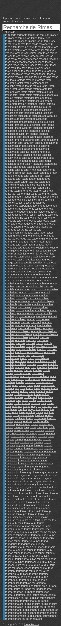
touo (15, 550)
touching (31, 346)
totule (54, 238)
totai (50, 88)
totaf (14, 88)
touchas (48, 304)
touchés (19, 367)
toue (43, 379)
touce (18, 289)
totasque (10, 178)
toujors (29, 442)
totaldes (46, 94)
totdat (42, 181)
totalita (38, 136)
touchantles (24, 304)
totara (33, 175)
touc (7, 280)
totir (45, 208)
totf (40, 190)
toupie (15, 556)
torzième (17, 50)
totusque (10, 244)
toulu (8, 523)
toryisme (23, 47)
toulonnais (30, 505)
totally (27, 169)
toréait (30, 53)
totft (51, 190)
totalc (29, 94)
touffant (24, 391)
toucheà (30, 343)
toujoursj (10, 466)
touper (25, 553)
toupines (19, 562)
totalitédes (23, 160)
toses (53, 65)
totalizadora (12, 163)
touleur (9, 499)
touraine (44, 573)
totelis (39, 184)
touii (46, 412)
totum (8, 241)
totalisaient (25, 112)
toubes (39, 274)
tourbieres (39, 594)
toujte (40, 484)
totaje (44, 91)
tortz (7, 35)
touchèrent (41, 361)
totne (20, 217)
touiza (17, 430)
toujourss (52, 472)
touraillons (23, 573)
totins (22, 202)
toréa (31, 50)
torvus (8, 47)
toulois (36, 502)
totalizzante (50, 163)
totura (34, 241)
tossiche (28, 77)
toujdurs (26, 433)
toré (25, 50)
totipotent (24, 205)
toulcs (8, 493)
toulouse (10, 520)
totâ (25, 247)
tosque (42, 71)
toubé (53, 277)
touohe (22, 550)
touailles (38, 262)
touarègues (24, 268)
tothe (20, 193)
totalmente (49, 169)
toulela (54, 493)
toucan (22, 280)
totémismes (36, 253)
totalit (30, 136)
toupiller (9, 559)
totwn (48, 244)
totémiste (49, 253)
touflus (18, 403)
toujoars (42, 436)
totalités (33, 160)
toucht (23, 358)
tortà (13, 35)
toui (52, 409)
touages (18, 262)
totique (39, 208)
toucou (27, 373)
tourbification (12, 597)
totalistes (10, 133)
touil (51, 412)
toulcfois (51, 490)
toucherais (11, 328)
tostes (27, 82)
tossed (35, 74)
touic (8, 412)
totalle (22, 166)
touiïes (25, 430)
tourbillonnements (15, 615)
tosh (7, 68)
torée (46, 53)
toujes (41, 433)
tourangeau (11, 579)
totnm (40, 217)
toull (7, 502)
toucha (42, 289)
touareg (39, 265)
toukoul (43, 487)
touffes (9, 394)
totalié (8, 166)
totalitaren (41, 139)
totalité (50, 157)
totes (29, 190)
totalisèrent (22, 133)
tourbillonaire (47, 597)
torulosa (20, 41)
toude (14, 379)
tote (48, 181)
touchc (30, 313)
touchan (43, 295)
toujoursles (11, 469)
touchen (25, 322)
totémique (23, 250)
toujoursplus (12, 472)
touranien (25, 582)
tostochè (10, 85)
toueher (40, 382)
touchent (47, 322)
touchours (11, 355)
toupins (29, 562)
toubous (44, 277)
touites (9, 430)
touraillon (10, 573)
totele (23, 184)
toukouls (53, 487)
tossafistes (17, 74)
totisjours (10, 211)
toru (30, 35)
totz (15, 247)
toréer (53, 53)
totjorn (33, 214)
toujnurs (26, 436)
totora (52, 223)
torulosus (30, 41)
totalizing (38, 163)
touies (39, 412)
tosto (45, 82)
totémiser (10, 253)
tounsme (50, 547)
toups (8, 565)
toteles (31, 184)
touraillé (33, 573)
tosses (51, 74)
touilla (8, 415)
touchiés (10, 349)
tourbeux (10, 594)
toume (28, 529)
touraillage (22, 571)
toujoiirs (9, 439)
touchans (33, 298)
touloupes (21, 514)
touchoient (30, 349)
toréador (39, 50)
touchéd (10, 364)
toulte (44, 520)
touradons (38, 568)
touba (14, 271)
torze (8, 50)
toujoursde (11, 460)
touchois (52, 349)
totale (54, 94)
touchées (42, 364)
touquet (45, 565)
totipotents (28, 208)
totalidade (28, 106)
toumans (36, 526)
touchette (20, 340)
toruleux (10, 41)
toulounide (35, 511)
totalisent (48, 121)
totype (8, 247)
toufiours (10, 400)
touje (34, 433)
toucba (48, 280)
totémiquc (11, 250)
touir (26, 427)
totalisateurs (12, 118)
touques (35, 565)
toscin (8, 65)
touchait (20, 295)
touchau (29, 310)
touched (52, 316)
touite (52, 427)
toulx (14, 523)
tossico (38, 77)
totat (18, 178)
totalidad (16, 106)
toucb (40, 280)
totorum (18, 226)
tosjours (41, 68)
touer (30, 385)
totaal (45, 85)
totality (9, 157)
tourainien (11, 576)
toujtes (48, 484)
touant (30, 265)
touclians (42, 367)
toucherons (51, 334)
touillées (10, 424)
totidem (18, 196)
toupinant (50, 559)
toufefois (46, 388)
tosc (20, 59)
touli (37, 499)
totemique (20, 187)
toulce (42, 490)
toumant (46, 526)
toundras (20, 538)
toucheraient (44, 325)
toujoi (51, 436)
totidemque (30, 196)
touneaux (48, 538)
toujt (34, 484)
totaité (31, 91)
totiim (37, 199)
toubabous (11, 274)
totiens (47, 196)
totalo (8, 172)
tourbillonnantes (49, 609)
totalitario (40, 142)
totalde (37, 94)
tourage (49, 568)
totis (51, 208)
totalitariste (42, 148)
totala (22, 94)
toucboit (30, 286)
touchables (11, 292)
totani (55, 172)
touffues (10, 397)
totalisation (26, 118)
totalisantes (24, 115)
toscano (30, 62)
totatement (35, 178)
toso (34, 71)
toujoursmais (26, 469)
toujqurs (20, 484)
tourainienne (24, 576)
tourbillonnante (30, 609)
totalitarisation (13, 145)
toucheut (10, 343)
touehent (30, 382)
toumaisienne (13, 526)
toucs (53, 376)
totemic (9, 187)
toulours (32, 514)
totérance (10, 259)
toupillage (34, 556)
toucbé (39, 286)
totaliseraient (33, 124)
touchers (23, 337)
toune (29, 538)
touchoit (9, 352)
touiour (9, 427)
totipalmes (39, 202)
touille (29, 418)
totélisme (52, 247)
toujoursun (25, 475)
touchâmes (42, 358)
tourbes (18, 591)
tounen (9, 541)
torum (40, 41)
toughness (11, 409)
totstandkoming (14, 232)
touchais (10, 295)
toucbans (20, 283)
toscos (33, 65)
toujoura (18, 448)
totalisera (20, 124)
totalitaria (52, 139)
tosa (7, 59)
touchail (45, 292)
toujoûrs (49, 481)
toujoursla (32, 466)
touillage (18, 415)
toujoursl (21, 466)
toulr (18, 520)
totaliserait (48, 124)
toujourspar (40, 469)
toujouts (19, 481)
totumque (18, 241)
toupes (33, 553)
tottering (10, 235)
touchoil (41, 349)
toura (8, 568)
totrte (25, 229)
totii (19, 199)
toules (16, 496)
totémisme (23, 253)
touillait (49, 415)
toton (53, 220)
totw (41, 244)
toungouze (38, 544)
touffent (40, 391)
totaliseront (25, 127)
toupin (40, 559)
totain (24, 91)
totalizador (45, 160)
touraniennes (12, 585)
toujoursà (51, 475)
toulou (32, 508)
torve (15, 44)
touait (46, 262)
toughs (31, 409)
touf (17, 388)
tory (15, 47)
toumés (20, 535)
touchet (9, 340)
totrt (19, 229)
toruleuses (44, 38)
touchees (20, 319)
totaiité (16, 91)
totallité (19, 169)
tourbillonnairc (32, 603)
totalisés (22, 136)
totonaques (24, 223)
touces (26, 289)
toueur (51, 385)
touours (41, 550)
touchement (43, 319)
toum (33, 523)
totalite (18, 154)
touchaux (10, 313)
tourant (9, 588)
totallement (42, 166)
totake (8, 94)
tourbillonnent (34, 615)
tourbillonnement (47, 612)
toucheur (31, 340)
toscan (34, 59)
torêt (39, 56)
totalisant (48, 112)
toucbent (10, 286)
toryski (39, 47)
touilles (18, 421)
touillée (44, 421)
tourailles (44, 571)
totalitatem (36, 151)
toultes (52, 520)
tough (34, 406)
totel (16, 184)
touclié (46, 370)
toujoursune (39, 475)
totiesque (10, 199)
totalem (9, 100)
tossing (47, 77)
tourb (17, 588)
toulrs (25, 520)
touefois (51, 379)
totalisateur (50, 115)
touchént (53, 364)
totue (35, 238)
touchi (39, 343)
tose (40, 65)
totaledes (29, 97)
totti (25, 235)
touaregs (50, 265)
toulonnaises (12, 508)
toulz (20, 523)
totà (20, 247)
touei (8, 385)
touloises (10, 505)
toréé (33, 56)
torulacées (11, 38)
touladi (20, 490)
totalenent (32, 103)
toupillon (31, 559)
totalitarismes (13, 148)
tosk (48, 68)
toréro (16, 56)
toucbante (43, 283)
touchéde (20, 364)
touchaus (40, 310)
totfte (8, 193)
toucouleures (27, 376)
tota (39, 85)
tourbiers (50, 594)
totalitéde (10, 160)
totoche (21, 220)
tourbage (26, 588)
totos (26, 226)
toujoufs (20, 445)
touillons (27, 421)
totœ (38, 259)
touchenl (36, 322)
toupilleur (20, 559)
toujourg (48, 448)
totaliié (38, 106)
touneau (37, 538)
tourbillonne (30, 612)
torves (21, 44)
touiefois (30, 412)
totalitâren (40, 157)
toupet (41, 553)
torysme (48, 47)
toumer (46, 529)
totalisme (23, 130)
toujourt (38, 478)
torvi (28, 44)
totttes (15, 238)
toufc (22, 388)
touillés (20, 424)
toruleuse (32, 38)
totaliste (45, 130)
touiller (9, 421)
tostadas (31, 79)
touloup (46, 511)
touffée (28, 397)
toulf (16, 499)
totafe (21, 88)
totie (39, 196)
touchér (9, 367)
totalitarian (11, 142)
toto (52, 217)
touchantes (23, 301)
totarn (40, 175)
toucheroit (39, 334)
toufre (50, 403)
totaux (24, 181)
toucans (31, 280)
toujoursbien (12, 457)
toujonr (47, 439)
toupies (24, 556)
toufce (29, 388)
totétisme (22, 259)
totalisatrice (11, 121)
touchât (9, 361)
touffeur (18, 394)
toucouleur (38, 373)
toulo (29, 502)
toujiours (16, 436)
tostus (28, 85)
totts (45, 235)
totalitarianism (26, 142)
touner (17, 541)
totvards (33, 244)
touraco (16, 568)
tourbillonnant (13, 609)
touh (46, 409)
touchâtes (20, 361)
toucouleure (12, 376)
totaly (29, 172)
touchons (20, 352)
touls (31, 520)
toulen (8, 496)
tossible (9, 77)
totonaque (11, 223)
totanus (9, 175)
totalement (46, 100)
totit (28, 211)
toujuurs (18, 487)
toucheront (11, 337)
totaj (38, 91)
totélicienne (40, 247)
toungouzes (12, 547)
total (15, 94)
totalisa (34, 109)
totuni (27, 241)
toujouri (9, 451)
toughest (53, 406)
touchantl (36, 301)
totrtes (32, 229)
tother (26, 193)
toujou (47, 442)
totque (44, 226)
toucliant (53, 367)
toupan (9, 553)
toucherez (24, 331)
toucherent (11, 331)
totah (36, 88)
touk (36, 487)
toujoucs (10, 445)
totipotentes (50, 205)
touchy (32, 358)
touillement (40, 418)
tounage (43, 535)
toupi (8, 556)
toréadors (20, 53)
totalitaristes (12, 151)
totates (46, 178)
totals (15, 172)
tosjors (32, 68)
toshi (13, 68)
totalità (17, 157)
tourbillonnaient (14, 603)
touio (50, 424)
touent (22, 385)
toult (37, 520)
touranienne (39, 582)
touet (43, 385)
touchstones (12, 358)
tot (34, 85)
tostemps (10, 82)
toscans (39, 62)
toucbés (9, 289)
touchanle (21, 298)
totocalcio (10, 220)
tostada (21, 79)
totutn (25, 244)
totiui (54, 211)
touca (14, 280)
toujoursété (11, 478)
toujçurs (28, 487)
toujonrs (10, 442)
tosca (26, 59)
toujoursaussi (13, 454)
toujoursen (11, 463)
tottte (8, 238)
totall (15, 166)
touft (14, 406)
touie (22, 412)
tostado (41, 79)
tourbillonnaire (49, 603)
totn (14, 217)
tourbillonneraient (32, 618)
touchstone (37, 355)
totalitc (46, 151)
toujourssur (11, 475)
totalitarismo (28, 148)
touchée (31, 364)
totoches (31, 220)
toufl (18, 400)
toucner (18, 373)
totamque (45, 172)
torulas (22, 38)
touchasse (11, 307)
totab (52, 85)
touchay (21, 313)
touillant (9, 418)
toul (7, 490)
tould (15, 493)
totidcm (9, 196)
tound (52, 535)
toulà (27, 523)
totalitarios (52, 142)
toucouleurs (42, 376)
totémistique (25, 256)
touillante (20, 418)
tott (25, 232)
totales (51, 103)
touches (44, 337)
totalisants (38, 115)
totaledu (40, 97)
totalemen (20, 100)
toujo (34, 436)
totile (8, 202)
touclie (9, 370)
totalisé (34, 133)
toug (20, 406)
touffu (37, 394)
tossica (19, 77)
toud (7, 379)
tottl (29, 235)
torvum (49, 44)
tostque (20, 85)
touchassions (40, 307)
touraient (10, 571)
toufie (41, 397)
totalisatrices (26, 121)
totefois (9, 184)
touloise (45, 502)
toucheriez (37, 331)
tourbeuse (29, 591)
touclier (28, 370)
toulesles (38, 496)
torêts (45, 56)
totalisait (37, 112)
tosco (16, 65)
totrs (13, 229)
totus (49, 241)
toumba (9, 529)
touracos (26, 568)
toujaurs (39, 430)
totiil (30, 199)
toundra (9, 538)
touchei (31, 319)
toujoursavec (43, 454)
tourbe (48, 588)
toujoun (48, 445)
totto (35, 235)
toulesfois (26, 496)
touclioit (37, 370)
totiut (26, 214)
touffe (32, 391)
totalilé (9, 109)
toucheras (36, 328)
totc (31, 181)
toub (7, 271)
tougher (42, 406)
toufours (35, 403)
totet (35, 190)
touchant (44, 298)
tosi (19, 68)
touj (32, 430)
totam (36, 172)
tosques (51, 71)
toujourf (38, 448)
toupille (45, 556)
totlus (8, 217)
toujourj (19, 451)
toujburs (49, 430)
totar (26, 175)
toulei (39, 493)
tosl (23, 71)
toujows (28, 481)
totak (51, 91)
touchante (11, 301)
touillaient (28, 415)
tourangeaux (26, 579)
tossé (55, 77)
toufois (26, 403)
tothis (34, 193)
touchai (23, 292)
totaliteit (27, 154)
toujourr (28, 451)
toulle (14, 502)
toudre (36, 379)
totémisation (50, 250)
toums (25, 532)
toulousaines (26, 517)
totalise (38, 121)
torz (56, 47)
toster (20, 82)
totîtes (31, 259)
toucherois (26, 334)
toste (48, 79)
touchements (12, 322)
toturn (42, 241)
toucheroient (12, 334)
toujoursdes (25, 460)
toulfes (31, 499)
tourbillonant (12, 600)
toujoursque (40, 472)
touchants (38, 304)
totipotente (36, 205)
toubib (47, 274)
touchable (52, 289)
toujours (38, 451)
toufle (25, 400)
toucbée (48, 286)
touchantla (48, 301)
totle (44, 214)
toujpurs (10, 484)
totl (39, 214)
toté (30, 247)
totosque (35, 226)
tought (40, 409)
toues (37, 385)
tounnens (39, 547)
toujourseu (36, 463)
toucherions (50, 331)
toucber (20, 286)
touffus (19, 397)
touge (26, 406)
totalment (37, 169)
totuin (41, 238)
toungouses (25, 544)
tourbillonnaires (14, 606)
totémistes (11, 256)
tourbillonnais (31, 606)
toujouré (47, 478)
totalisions (11, 130)
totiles (15, 202)
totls (50, 214)
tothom (42, 193)
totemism (32, 187)
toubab (22, 271)
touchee (10, 319)
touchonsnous (34, 352)
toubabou (46, 271)
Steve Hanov (31, 624)
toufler (32, 400)
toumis (9, 532)
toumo (17, 532)
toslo (29, 71)
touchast (10, 310)
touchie (48, 343)
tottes (18, 235)
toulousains (41, 517)
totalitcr (9, 154)
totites (41, 211)
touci (27, 367)
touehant (10, 382)
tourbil (24, 597)
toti (48, 193)
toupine (9, 562)
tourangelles (12, 582)
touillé (36, 421)
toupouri (39, 562)
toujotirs (38, 442)
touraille (33, 571)
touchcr (39, 313)
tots (39, 229)
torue (36, 35)
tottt (51, 235)
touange (10, 265)
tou (44, 259)
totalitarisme (42, 145)
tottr (40, 235)
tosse (27, 74)
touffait (15, 391)
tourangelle (41, 579)
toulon (20, 505)
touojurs (31, 550)
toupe (17, 553)
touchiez (20, 346)
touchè (30, 361)
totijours (45, 199)
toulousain (44, 514)
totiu (47, 211)
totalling (9, 169)
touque (26, 565)
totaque (19, 175)
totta (30, 232)
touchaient (34, 292)
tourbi (19, 594)
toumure (34, 532)
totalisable (45, 109)
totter (50, 232)
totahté (43, 88)
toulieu (44, 499)
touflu (48, 400)
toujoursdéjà (39, 460)
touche (48, 313)
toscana (43, 59)
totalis (26, 109)
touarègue (11, 268)
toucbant (31, 283)
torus (47, 41)
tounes (36, 541)
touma (41, 523)
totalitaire (48, 136)
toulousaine (12, 517)
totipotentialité (13, 208)
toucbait (9, 283)
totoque (43, 223)
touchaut (52, 310)
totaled (9, 97)
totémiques (36, 250)
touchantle (11, 304)
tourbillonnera (13, 618)
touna (34, 535)
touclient (18, 370)
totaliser (9, 124)
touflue (9, 403)
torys (31, 47)
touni (22, 547)
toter (23, 190)
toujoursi (48, 463)
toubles (26, 277)
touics (15, 412)
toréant (38, 53)
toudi (21, 379)
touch (34, 289)
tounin (29, 547)
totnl (26, 217)
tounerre (27, 541)
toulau (28, 490)
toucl (33, 367)
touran (44, 576)
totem (46, 184)
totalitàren (28, 157)
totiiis (24, 199)
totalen (22, 103)
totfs (45, 190)
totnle (33, 217)
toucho (20, 349)
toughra (22, 409)
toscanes (10, 62)
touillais (39, 415)
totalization (26, 163)
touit (45, 427)
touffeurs (28, 394)
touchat (20, 310)
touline (53, 499)
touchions (42, 346)
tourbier (27, 594)
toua (49, 259)
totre (7, 229)
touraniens (27, 585)
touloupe (10, 514)
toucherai (31, 325)
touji (7, 436)
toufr (43, 403)
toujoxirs (39, 481)
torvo (42, 44)
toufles (41, 400)
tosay (14, 59)
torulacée (52, 35)
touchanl (10, 298)
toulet (47, 496)
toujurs (9, 487)
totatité (9, 181)
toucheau (41, 316)
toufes (54, 388)
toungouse (11, 544)
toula (13, 490)
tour (52, 565)
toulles (21, 502)
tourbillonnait (47, 606)
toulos (24, 508)
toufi (34, 397)
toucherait (24, 328)
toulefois (30, 493)
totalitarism (28, 145)
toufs (8, 406)
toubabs (22, 274)
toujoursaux (28, 454)
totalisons (34, 130)
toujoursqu (26, 472)
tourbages (38, 588)
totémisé (38, 256)
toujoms (28, 439)
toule (22, 493)
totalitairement (13, 139)
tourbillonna (27, 600)
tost (7, 79)
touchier (10, 346)
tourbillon (34, 597)
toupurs (16, 565)
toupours (50, 562)
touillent (51, 418)
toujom (19, 439)
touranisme (40, 585)
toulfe (23, 499)
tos (51, 56)
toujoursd (25, 457)
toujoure (29, 448)
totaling (17, 109)
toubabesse (34, 271)
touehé (49, 382)
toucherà (34, 337)
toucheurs (42, 340)
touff (7, 391)
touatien (36, 268)
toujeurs (50, 433)
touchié (52, 346)
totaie (8, 91)
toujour (9, 448)
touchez (20, 343)
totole (46, 220)
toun (27, 535)
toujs (28, 484)
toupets (50, 553)
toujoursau (49, 451)
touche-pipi (11, 316)
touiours (18, 427)
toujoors (20, 442)
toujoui (29, 445)
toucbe (53, 283)
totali (8, 106)
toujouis (38, 445)
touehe (20, 382)
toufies (49, 397)
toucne (9, 373)
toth (14, 193)
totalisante (11, 115)
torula (43, 35)
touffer (49, 391)
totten (43, 232)
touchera (20, 325)
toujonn (38, 439)
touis (39, 427)
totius (8, 214)
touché (52, 361)
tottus (23, 238)
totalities (46, 154)
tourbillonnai (42, 600)
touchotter (49, 352)
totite (34, 211)
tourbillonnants (13, 612)
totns (47, 217)
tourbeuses (42, 591)
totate (25, 178)
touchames (32, 295)
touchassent (25, 307)
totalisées (10, 136)
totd (36, 181)
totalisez (49, 127)
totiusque (17, 214)
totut (18, 244)
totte (36, 232)
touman (26, 526)
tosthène (37, 82)
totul (48, 238)
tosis (24, 68)
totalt (22, 172)
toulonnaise (43, 505)
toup (49, 550)
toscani (20, 62)
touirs (33, 427)
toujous (9, 481)
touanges (20, 265)
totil (52, 199)
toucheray (48, 328)
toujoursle (44, 466)
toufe (37, 388)
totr (50, 226)
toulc (35, 490)
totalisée (44, 133)
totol (39, 220)
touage (9, 262)
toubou (35, 277)
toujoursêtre (26, 478)
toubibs (9, 277)
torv (53, 41)
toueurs (9, 388)
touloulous (23, 511)
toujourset (24, 463)
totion (29, 202)
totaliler (47, 106)
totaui (17, 181)
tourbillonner (50, 615)
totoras (9, 226)
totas (48, 175)
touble (18, 277)
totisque (21, 211)
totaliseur (38, 127)
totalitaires (28, 139)
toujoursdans (39, 457)
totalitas (24, 151)
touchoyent (23, 355)
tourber (9, 591)
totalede (18, 97)
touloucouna (43, 508)
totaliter (37, 154)
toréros (25, 56)
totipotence (11, 205)
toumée (52, 532)
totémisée (49, 256)
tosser (42, 74)
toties (55, 196)
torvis (35, 44)
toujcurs (16, 433)
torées (9, 56)
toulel (46, 493)
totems (9, 190)
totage (28, 88)
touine (34, 424)
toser (46, 65)
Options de (9, 32)
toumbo (19, 529)
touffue (45, 394)
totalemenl (33, 100)
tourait (36, 576)
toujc (8, 433)
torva (8, 44)
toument (37, 529)
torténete (22, 35)
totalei (48, 97)
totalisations (40, 118)
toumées (10, 535)
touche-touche (27, 316)
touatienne (48, 268)
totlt (55, 214)
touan (54, 262)
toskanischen (13, 71)
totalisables (11, 112)
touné (8, 550)
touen (15, 385)
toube (31, 274)
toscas (49, 62)
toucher (9, 325)
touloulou (10, 511)
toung (44, 541)
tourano (52, 585)
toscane (53, 59)
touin (27, 424)
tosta (13, 79)
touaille (28, 262)
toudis (28, 379)
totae (8, 88)
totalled (31, 166)
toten (17, 190)
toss (7, 74)
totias (54, 193)
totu (29, 238)
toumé (43, 532)
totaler (42, 103)
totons (34, 223)
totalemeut (11, 103)
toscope (24, 65)
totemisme (44, 187)
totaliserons (12, 127)
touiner (43, 424)
